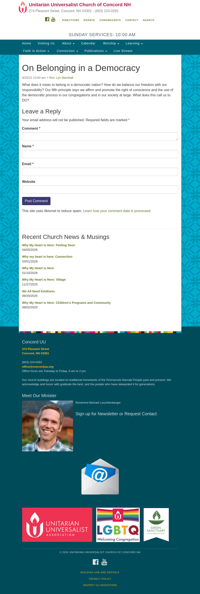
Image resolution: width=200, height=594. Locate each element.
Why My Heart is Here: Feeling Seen (48, 245)
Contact (131, 20)
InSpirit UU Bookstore (100, 585)
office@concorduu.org (38, 366)
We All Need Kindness (38, 291)
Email (28, 164)
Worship (110, 43)
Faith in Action (35, 51)
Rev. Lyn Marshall (61, 77)
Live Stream (123, 51)
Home (26, 43)
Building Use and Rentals (100, 572)
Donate (89, 20)
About (68, 43)
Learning (134, 43)
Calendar (88, 43)
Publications (96, 51)
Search (148, 20)
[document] (100, 191)
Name (28, 146)
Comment (31, 128)
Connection (67, 51)
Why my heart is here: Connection (47, 256)
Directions (70, 20)
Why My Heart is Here (38, 268)
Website (28, 182)
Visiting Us (46, 43)
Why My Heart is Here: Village (44, 279)
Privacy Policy (100, 579)
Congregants (110, 20)
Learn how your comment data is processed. (117, 211)
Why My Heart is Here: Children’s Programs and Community (66, 302)
